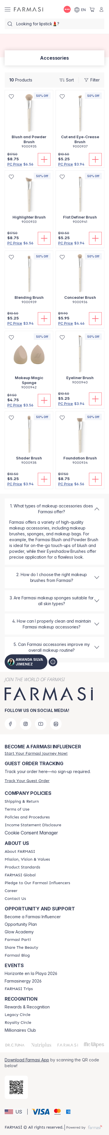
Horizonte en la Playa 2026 (31, 973)
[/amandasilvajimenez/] (28, 9)
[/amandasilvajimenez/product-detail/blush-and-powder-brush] (29, 122)
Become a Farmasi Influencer (33, 916)
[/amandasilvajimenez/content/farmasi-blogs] (17, 955)
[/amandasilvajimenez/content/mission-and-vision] (27, 859)
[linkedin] (56, 724)
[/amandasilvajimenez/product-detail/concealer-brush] (80, 280)
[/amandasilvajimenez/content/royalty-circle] (18, 1022)
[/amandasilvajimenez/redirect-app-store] (16, 1087)
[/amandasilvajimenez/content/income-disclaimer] (33, 825)
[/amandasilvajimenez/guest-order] (27, 780)
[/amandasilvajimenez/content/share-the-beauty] (21, 947)
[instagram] (25, 724)
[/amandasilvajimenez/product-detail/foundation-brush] (80, 441)
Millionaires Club (20, 1030)
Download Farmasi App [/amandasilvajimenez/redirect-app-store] (27, 1059)
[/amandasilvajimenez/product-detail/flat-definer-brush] (80, 200)
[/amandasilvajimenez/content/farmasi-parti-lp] (18, 939)
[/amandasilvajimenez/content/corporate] (20, 875)
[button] (15, 1111)
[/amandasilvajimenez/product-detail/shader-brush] (29, 441)
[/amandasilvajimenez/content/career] (11, 891)
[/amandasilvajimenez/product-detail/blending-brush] (29, 280)
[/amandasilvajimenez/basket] (92, 9)
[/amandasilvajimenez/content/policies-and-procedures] (27, 817)
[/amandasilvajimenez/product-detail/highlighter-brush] (29, 200)
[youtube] (41, 724)
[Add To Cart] (44, 159)
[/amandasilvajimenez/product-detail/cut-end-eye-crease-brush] (80, 122)
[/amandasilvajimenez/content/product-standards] (22, 867)
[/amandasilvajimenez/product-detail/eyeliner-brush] (80, 360)
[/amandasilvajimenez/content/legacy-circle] (18, 1015)
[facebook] (10, 724)
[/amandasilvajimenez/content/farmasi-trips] (19, 989)
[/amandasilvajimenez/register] (36, 753)
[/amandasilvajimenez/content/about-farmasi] (20, 851)
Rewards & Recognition (27, 1007)
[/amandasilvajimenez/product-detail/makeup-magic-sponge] (29, 363)
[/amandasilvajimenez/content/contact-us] (15, 898)
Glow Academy (19, 932)
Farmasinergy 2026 (23, 981)
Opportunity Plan (21, 924)
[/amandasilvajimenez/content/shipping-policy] (22, 801)
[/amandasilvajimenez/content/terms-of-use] (17, 809)
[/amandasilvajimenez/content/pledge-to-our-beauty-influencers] (37, 883)
